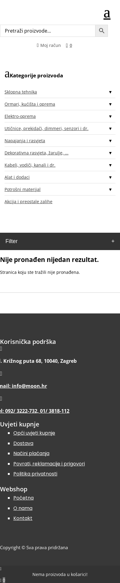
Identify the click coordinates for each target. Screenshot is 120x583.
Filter (11, 241)
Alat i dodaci (17, 177)
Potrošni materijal (23, 189)
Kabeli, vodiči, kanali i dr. (30, 165)
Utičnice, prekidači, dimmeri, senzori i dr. (46, 128)
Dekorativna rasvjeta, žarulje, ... (36, 153)
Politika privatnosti (35, 473)
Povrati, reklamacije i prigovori (49, 463)
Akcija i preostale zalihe (28, 201)
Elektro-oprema (20, 116)
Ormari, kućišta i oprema (30, 104)
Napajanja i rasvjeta (25, 140)
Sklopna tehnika (21, 92)
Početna (23, 497)
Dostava (23, 443)
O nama (22, 508)
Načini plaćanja (31, 453)
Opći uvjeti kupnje (34, 432)
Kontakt (22, 518)
